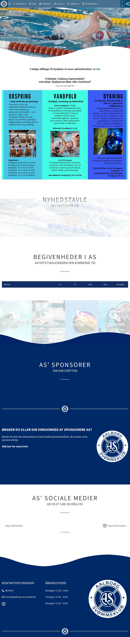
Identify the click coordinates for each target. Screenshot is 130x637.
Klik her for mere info (15, 446)
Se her (96, 69)
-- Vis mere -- (65, 532)
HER (72, 86)
